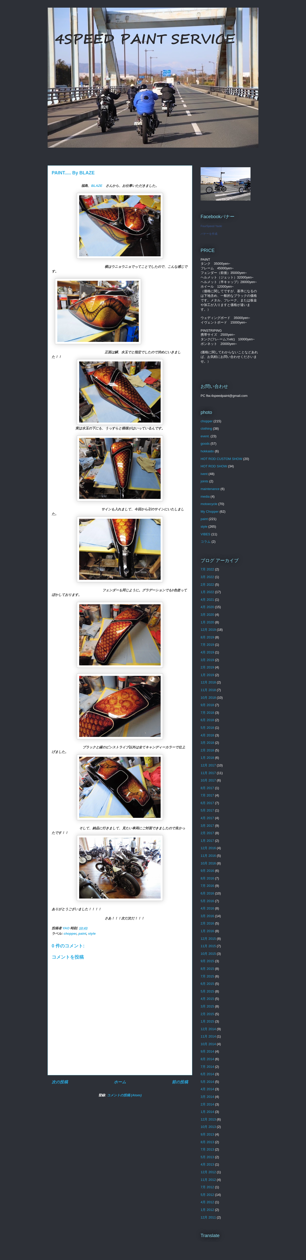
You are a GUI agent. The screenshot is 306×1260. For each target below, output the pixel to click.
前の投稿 (180, 1082)
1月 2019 (207, 675)
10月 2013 (208, 1127)
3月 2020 (207, 615)
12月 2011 (208, 1217)
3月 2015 (207, 1006)
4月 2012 (207, 1202)
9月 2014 (207, 1051)
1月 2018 (207, 758)
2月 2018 (207, 750)
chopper (70, 933)
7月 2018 (207, 713)
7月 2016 (207, 886)
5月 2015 (207, 991)
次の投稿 (60, 1082)
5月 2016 (207, 901)
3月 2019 (207, 660)
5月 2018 (207, 728)
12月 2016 (208, 848)
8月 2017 (207, 788)
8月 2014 (207, 1059)
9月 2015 (207, 961)
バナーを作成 (209, 233)
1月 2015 (207, 1021)
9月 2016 (207, 871)
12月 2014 (208, 1029)
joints (204, 481)
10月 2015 (208, 954)
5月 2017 (207, 810)
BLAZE (98, 186)
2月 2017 (207, 833)
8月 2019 (207, 637)
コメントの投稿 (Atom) (124, 1095)
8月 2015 (207, 969)
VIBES (205, 534)
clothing (206, 428)
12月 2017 (208, 765)
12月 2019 (208, 630)
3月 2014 (207, 1097)
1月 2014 (207, 1112)
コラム (206, 541)
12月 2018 (208, 682)
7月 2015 (207, 976)
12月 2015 (208, 939)
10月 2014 (208, 1044)
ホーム (120, 1082)
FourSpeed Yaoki (211, 226)
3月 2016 (207, 916)
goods (205, 443)
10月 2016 (208, 863)
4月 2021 (207, 599)
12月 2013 (208, 1119)
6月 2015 (207, 984)
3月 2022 (207, 577)
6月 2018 (207, 720)
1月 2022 (207, 592)
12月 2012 (208, 1172)
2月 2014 (207, 1104)
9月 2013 (207, 1134)
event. (205, 436)
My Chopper (210, 511)
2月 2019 (207, 667)
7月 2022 (207, 569)
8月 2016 (207, 878)
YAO (67, 928)
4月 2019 (207, 652)
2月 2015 (207, 1014)
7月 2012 (207, 1187)
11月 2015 (208, 946)
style (92, 933)
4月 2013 (207, 1164)
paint (82, 933)
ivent (204, 474)
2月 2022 (207, 584)
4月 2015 (207, 999)
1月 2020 (207, 622)
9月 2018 (207, 705)
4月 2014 (207, 1089)
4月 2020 (207, 607)
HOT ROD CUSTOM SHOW (221, 459)
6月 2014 (207, 1074)
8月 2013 (207, 1142)
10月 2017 (208, 780)
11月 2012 (208, 1180)
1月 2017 (207, 841)
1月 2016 (207, 931)
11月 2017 (208, 773)
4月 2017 (207, 818)
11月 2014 (208, 1036)
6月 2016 (207, 893)
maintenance (210, 489)
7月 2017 (207, 795)
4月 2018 (207, 735)
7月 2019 (207, 645)
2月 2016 (207, 923)
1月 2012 (207, 1210)
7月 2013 (207, 1149)
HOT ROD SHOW (214, 466)
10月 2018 (208, 697)
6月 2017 (207, 803)
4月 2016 (207, 908)
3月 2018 (207, 743)
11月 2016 (208, 856)
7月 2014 (207, 1067)
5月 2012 (207, 1195)
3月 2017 (207, 826)
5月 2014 (207, 1082)
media (205, 496)
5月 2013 (207, 1157)
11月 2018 (208, 690)
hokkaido (207, 451)
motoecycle (209, 504)
